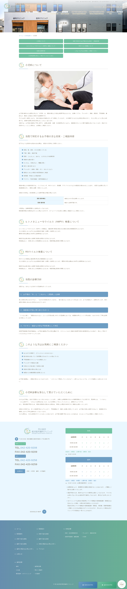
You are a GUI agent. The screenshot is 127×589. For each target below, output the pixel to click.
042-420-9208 (28, 447)
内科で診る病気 (22, 539)
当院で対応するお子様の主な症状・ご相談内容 (86, 41)
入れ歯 (18, 570)
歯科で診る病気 (22, 544)
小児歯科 (37, 573)
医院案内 (44, 12)
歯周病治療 (38, 566)
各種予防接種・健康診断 (72, 536)
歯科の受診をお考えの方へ (25, 549)
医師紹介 (36, 12)
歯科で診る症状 (44, 539)
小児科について (41, 41)
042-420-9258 (28, 460)
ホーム (28, 12)
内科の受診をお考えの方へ (47, 544)
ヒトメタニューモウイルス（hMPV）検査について (41, 46)
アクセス (120, 12)
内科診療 (54, 12)
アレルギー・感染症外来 (89, 533)
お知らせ (19, 554)
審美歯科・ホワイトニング (23, 573)
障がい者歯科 (38, 570)
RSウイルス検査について (86, 46)
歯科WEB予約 (107, 585)
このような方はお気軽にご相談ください (86, 51)
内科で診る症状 (44, 534)
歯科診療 (65, 12)
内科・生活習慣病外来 (71, 533)
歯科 (17, 566)
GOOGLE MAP (35, 511)
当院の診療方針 (41, 51)
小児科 (84, 536)
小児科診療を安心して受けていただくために (41, 55)
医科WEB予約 (88, 585)
